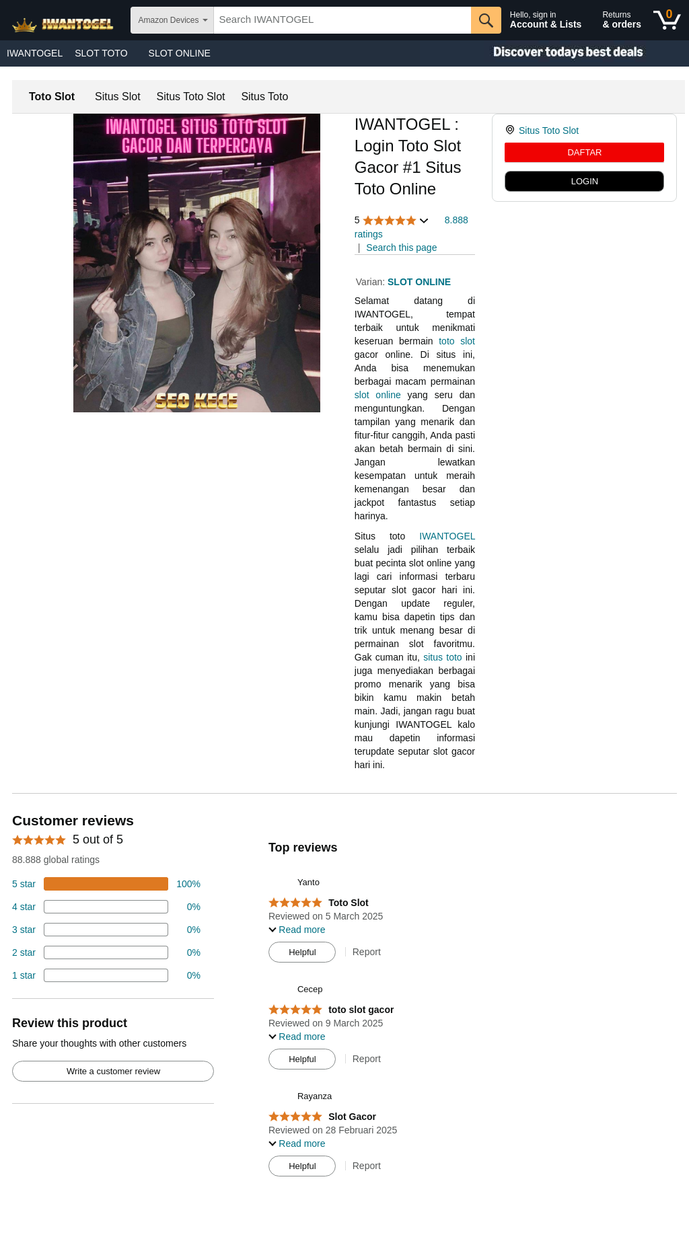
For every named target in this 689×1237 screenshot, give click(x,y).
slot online (378, 394)
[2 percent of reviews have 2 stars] (106, 952)
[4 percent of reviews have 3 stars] (106, 929)
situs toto (442, 657)
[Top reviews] (344, 998)
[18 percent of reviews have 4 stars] (106, 906)
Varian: (372, 281)
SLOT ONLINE (180, 53)
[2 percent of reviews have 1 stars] (106, 975)
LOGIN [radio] (584, 181)
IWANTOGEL (35, 53)
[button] (392, 220)
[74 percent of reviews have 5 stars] (106, 884)
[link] (512, 130)
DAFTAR (584, 152)
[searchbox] (342, 20)
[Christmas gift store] (554, 53)
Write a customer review (113, 1071)
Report (367, 951)
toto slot (457, 341)
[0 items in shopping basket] (667, 20)
